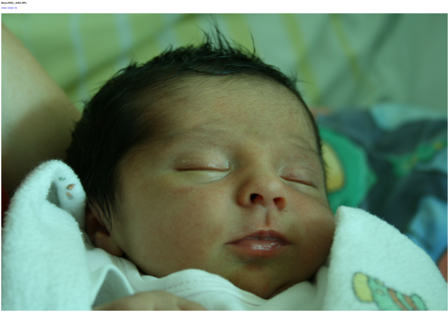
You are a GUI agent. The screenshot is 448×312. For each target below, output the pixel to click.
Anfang (10, 8)
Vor (15, 8)
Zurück (4, 8)
